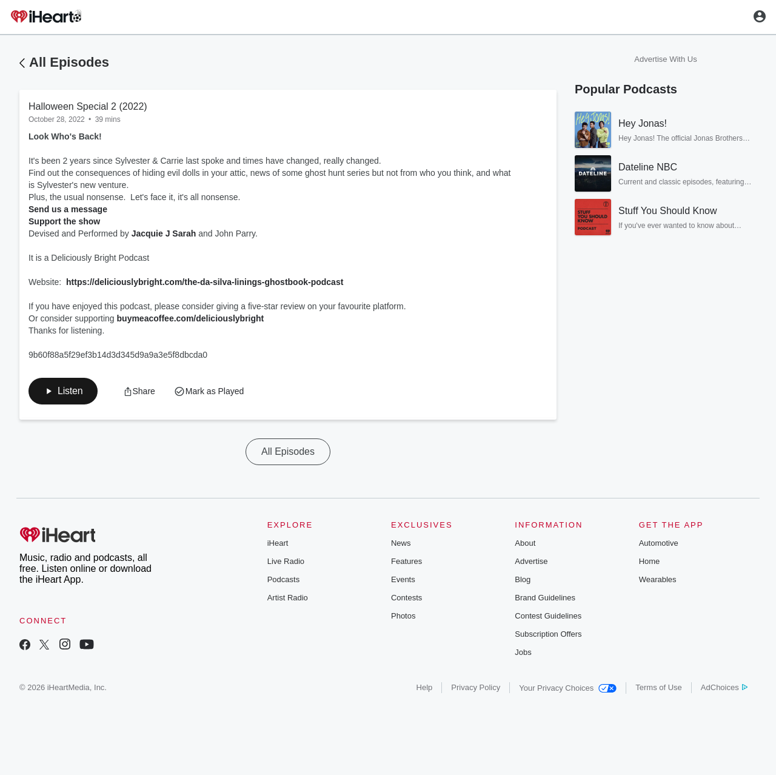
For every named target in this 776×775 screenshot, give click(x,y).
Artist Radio (287, 597)
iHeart (278, 543)
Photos (403, 615)
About (525, 543)
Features (406, 561)
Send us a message (67, 209)
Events (403, 579)
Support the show (64, 221)
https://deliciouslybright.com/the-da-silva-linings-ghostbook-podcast (204, 282)
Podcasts (283, 579)
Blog (522, 579)
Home (649, 561)
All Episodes (69, 62)
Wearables (658, 579)
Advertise (531, 561)
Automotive (658, 543)
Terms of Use (658, 687)
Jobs (523, 652)
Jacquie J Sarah (164, 233)
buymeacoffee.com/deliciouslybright (190, 318)
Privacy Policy (475, 687)
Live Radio (285, 561)
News (401, 543)
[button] (63, 391)
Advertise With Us (665, 59)
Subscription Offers (548, 634)
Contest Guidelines (548, 615)
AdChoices (724, 687)
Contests (406, 597)
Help (424, 687)
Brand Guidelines (545, 597)
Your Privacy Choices (568, 688)
